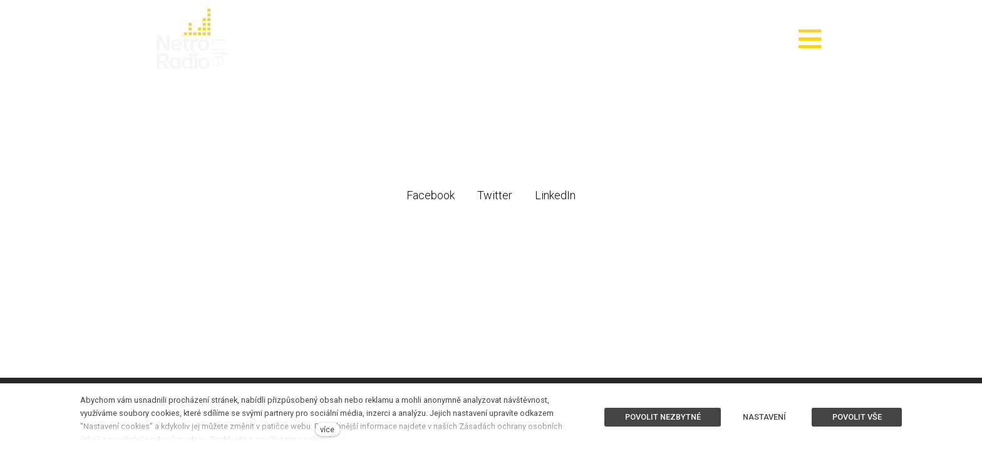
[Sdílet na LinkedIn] (555, 195)
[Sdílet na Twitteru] (494, 195)
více (327, 429)
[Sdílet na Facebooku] (430, 195)
